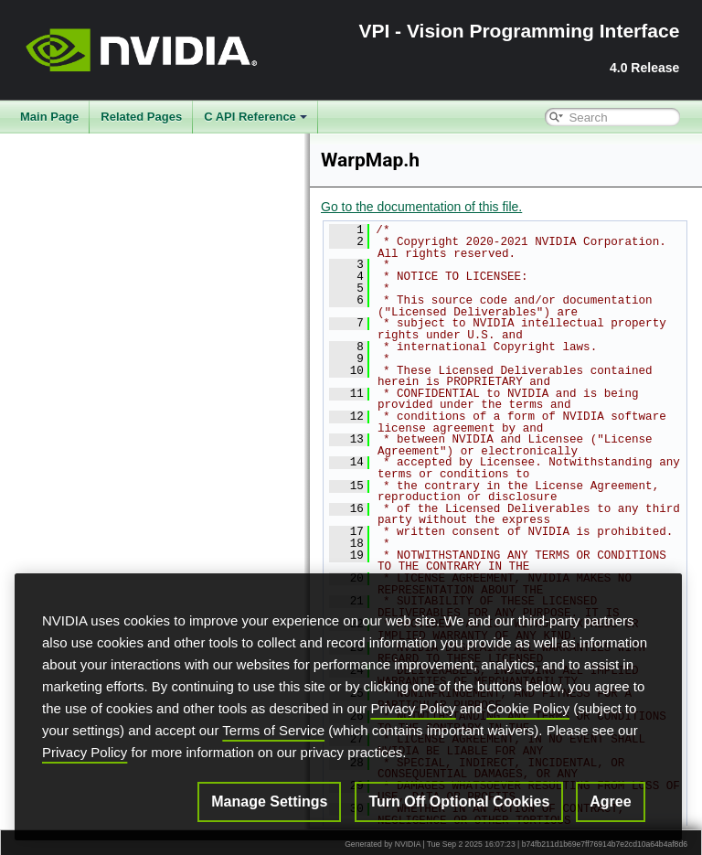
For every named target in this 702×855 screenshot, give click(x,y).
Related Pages (141, 116)
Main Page (49, 116)
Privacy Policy (412, 708)
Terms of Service (273, 730)
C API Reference (255, 116)
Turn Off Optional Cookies (458, 801)
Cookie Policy (527, 708)
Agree (610, 801)
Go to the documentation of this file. (421, 206)
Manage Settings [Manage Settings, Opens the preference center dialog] (269, 801)
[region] (348, 706)
